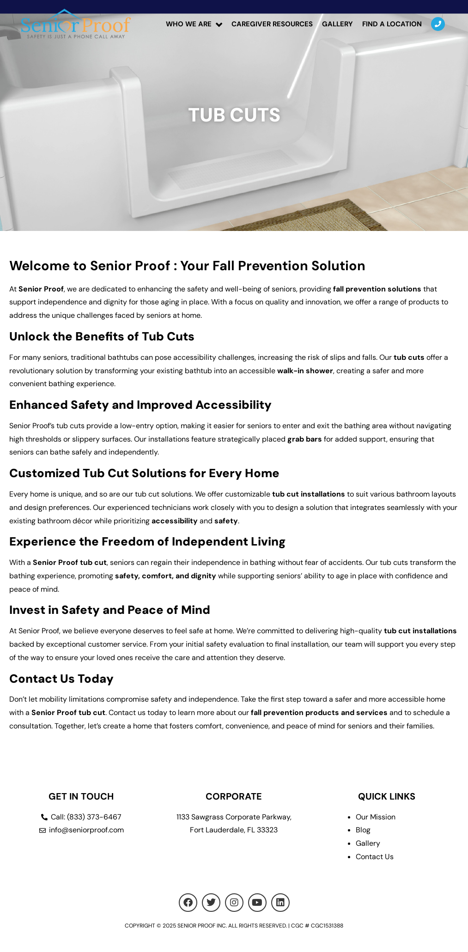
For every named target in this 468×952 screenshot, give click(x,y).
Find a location (392, 24)
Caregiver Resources (272, 24)
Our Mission (375, 817)
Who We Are (189, 24)
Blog (363, 830)
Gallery (337, 24)
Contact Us (375, 856)
